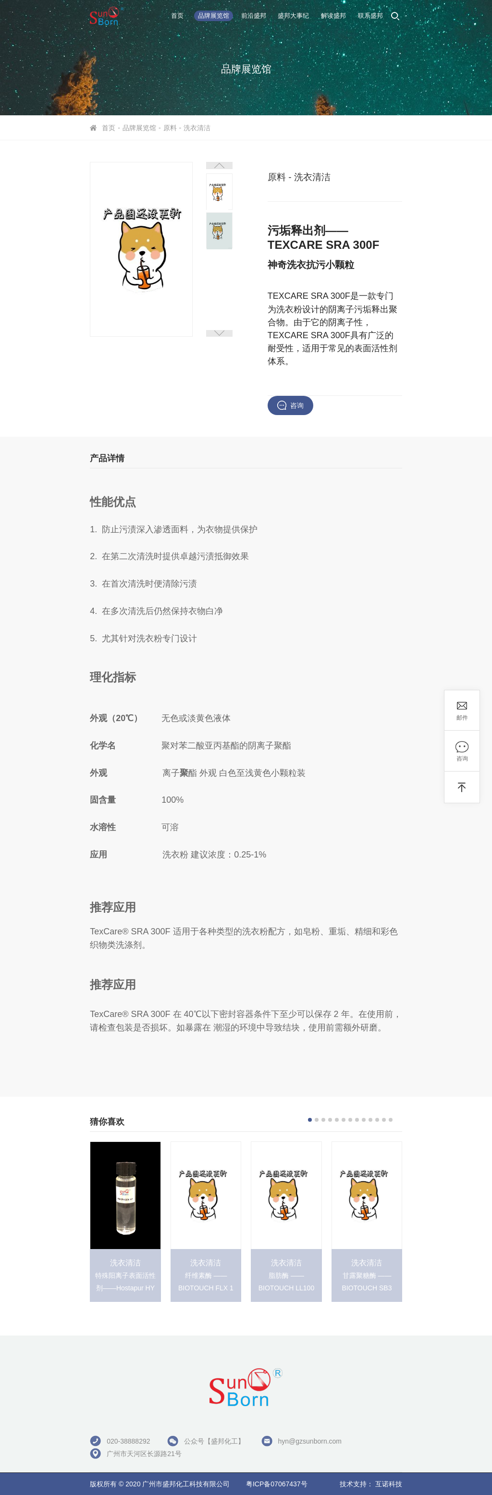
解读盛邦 (333, 15)
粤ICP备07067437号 (277, 1484)
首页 (177, 15)
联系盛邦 (370, 15)
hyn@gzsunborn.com (310, 1441)
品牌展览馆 (213, 15)
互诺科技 (388, 1484)
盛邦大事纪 (293, 15)
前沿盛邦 (253, 15)
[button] (219, 165)
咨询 (297, 405)
